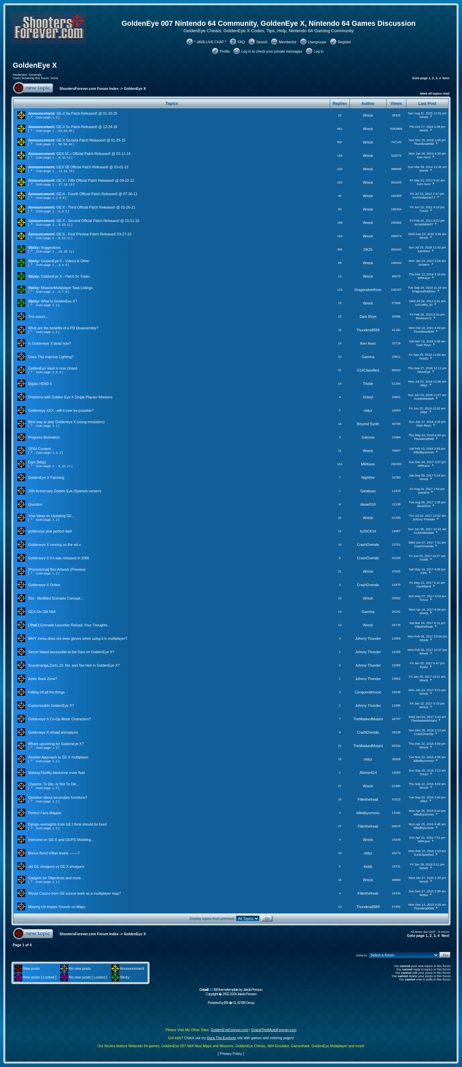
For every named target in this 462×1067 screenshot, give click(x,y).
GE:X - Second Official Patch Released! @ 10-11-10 (97, 221)
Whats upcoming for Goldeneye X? (56, 744)
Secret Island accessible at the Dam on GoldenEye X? (71, 652)
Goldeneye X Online (44, 585)
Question (35, 504)
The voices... (38, 317)
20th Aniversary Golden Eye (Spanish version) (64, 491)
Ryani (424, 667)
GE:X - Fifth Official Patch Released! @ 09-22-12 (95, 180)
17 (60, 184)
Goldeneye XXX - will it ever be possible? (61, 410)
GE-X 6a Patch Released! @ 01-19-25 (86, 113)
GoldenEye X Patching (46, 477)
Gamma (368, 357)
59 (65, 144)
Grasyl (368, 397)
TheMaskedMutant (368, 719)
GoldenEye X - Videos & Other (65, 261)
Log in (318, 51)
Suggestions (51, 247)
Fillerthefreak (424, 626)
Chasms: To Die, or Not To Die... (53, 784)
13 (60, 171)
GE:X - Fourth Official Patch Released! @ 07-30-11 (97, 194)
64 (65, 130)
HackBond (424, 586)
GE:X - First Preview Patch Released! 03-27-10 (93, 234)
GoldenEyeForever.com (229, 1030)
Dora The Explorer (221, 1038)
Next (446, 78)
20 (65, 251)
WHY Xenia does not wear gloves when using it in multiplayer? (77, 638)
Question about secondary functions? (57, 797)
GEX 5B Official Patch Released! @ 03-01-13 (92, 167)
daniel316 (368, 504)
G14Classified (368, 370)
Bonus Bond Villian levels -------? (54, 853)
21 (70, 251)
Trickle (368, 384)
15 (70, 171)
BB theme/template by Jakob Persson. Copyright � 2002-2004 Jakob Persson (231, 992)
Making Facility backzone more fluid (56, 773)
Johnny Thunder (423, 519)
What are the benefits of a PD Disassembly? (63, 328)
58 (60, 144)
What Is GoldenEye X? (59, 301)
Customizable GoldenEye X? (51, 706)
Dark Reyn (368, 317)
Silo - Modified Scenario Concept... (55, 598)
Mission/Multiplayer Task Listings (67, 288)
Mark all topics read (434, 93)
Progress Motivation (44, 437)
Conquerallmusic (368, 692)
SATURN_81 (423, 304)
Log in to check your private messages (271, 51)
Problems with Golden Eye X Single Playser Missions (70, 397)
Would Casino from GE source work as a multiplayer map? (74, 893)
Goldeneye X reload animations (53, 732)
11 (68, 157)
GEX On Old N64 (42, 612)
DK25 (367, 249)
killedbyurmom (424, 452)
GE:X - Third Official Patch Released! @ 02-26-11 (95, 207)
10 (63, 157)
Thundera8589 (424, 144)
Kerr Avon (424, 157)
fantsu (423, 895)
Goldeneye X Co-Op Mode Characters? (59, 719)
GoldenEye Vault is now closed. (53, 368)
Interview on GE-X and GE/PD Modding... (61, 840)
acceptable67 (423, 224)
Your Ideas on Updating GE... (51, 516)
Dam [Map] (37, 462)
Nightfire (368, 477)
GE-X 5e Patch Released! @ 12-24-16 (86, 127)
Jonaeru (423, 264)
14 (65, 171)
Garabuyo (368, 491)
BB (226, 1003)
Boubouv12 (424, 318)
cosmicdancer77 (423, 197)
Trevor (423, 211)
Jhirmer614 (368, 773)
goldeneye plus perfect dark (50, 531)
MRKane (424, 278)
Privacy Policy (231, 1054)
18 (65, 184)
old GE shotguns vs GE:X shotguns (56, 866)
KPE (424, 573)
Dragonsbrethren (368, 290)
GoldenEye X (35, 65)
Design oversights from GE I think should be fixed (67, 824)
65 (70, 130)
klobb (368, 866)
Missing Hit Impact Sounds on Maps (56, 907)
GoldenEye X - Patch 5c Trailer (65, 276)
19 (70, 184)
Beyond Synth (368, 424)
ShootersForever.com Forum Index (88, 89)
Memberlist (287, 42)
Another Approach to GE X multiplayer (58, 757)
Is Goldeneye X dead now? (49, 343)
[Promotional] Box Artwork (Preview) (57, 569)
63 (60, 130)
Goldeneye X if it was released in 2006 (58, 558)
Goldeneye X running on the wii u (54, 545)
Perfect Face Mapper (45, 813)
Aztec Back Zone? (42, 679)
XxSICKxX (368, 531)
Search (262, 42)
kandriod (424, 251)
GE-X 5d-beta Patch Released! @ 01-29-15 (90, 140)
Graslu (423, 358)
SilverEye (423, 372)
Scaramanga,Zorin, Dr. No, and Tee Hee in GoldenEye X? (74, 665)
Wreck (368, 115)
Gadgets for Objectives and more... (56, 878)
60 (70, 144)
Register (344, 42)
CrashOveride (368, 545)
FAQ (241, 42)
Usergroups (317, 42)
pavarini (423, 492)
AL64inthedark (424, 398)
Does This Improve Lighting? (50, 357)
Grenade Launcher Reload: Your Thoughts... (75, 625)
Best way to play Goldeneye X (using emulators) (66, 422)
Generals (35, 74)
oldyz (423, 385)
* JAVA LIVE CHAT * (210, 42)
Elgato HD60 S (40, 384)
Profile (225, 51)
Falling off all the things (46, 692)
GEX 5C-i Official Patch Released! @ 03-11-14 (93, 154)
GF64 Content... (41, 449)
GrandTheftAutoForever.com (274, 1030)
